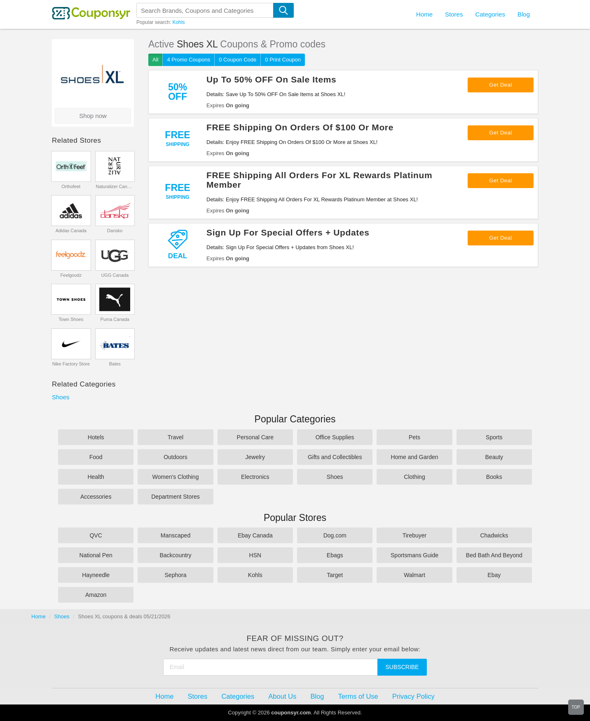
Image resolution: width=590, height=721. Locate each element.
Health (95, 477)
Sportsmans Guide (414, 555)
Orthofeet (70, 186)
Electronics (255, 477)
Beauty (494, 457)
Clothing (414, 477)
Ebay (494, 575)
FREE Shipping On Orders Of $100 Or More (299, 127)
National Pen (96, 555)
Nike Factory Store (71, 363)
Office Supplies (335, 437)
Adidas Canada (71, 230)
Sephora (176, 575)
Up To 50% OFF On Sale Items (271, 79)
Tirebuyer (415, 535)
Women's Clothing (175, 477)
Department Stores (175, 496)
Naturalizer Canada (115, 186)
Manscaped (175, 535)
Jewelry (255, 457)
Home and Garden (414, 457)
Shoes (61, 397)
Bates (115, 363)
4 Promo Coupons (188, 60)
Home (38, 616)
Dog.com (335, 535)
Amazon (95, 594)
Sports (494, 437)
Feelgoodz (71, 275)
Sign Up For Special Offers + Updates (288, 232)
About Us (282, 696)
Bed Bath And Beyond (494, 555)
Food (96, 457)
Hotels (96, 437)
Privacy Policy (413, 696)
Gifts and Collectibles (335, 457)
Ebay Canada (255, 535)
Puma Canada (115, 319)
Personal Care (255, 437)
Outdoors (175, 457)
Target (335, 575)
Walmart (414, 575)
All (155, 60)
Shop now (93, 115)
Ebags (335, 555)
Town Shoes (71, 319)
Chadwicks (494, 535)
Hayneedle (96, 575)
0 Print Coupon (283, 60)
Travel (175, 437)
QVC (95, 535)
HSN (255, 555)
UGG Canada (115, 275)
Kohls (178, 22)
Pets (414, 437)
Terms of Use (358, 696)
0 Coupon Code (237, 60)
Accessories (95, 496)
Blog (523, 14)
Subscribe (402, 667)
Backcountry (175, 555)
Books (494, 477)
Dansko (114, 230)
